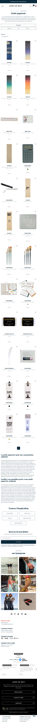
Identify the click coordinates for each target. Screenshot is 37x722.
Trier (27, 28)
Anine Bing (4, 721)
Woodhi (10, 518)
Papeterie (25, 25)
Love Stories (5, 720)
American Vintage (6, 718)
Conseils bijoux (23, 721)
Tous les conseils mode (25, 718)
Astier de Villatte (27, 518)
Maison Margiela (18, 523)
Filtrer (10, 28)
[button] (35, 6)
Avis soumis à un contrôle (18, 661)
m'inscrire (18, 542)
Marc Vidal (27, 513)
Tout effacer (5, 36)
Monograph (10, 513)
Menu (3, 6)
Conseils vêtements (24, 720)
